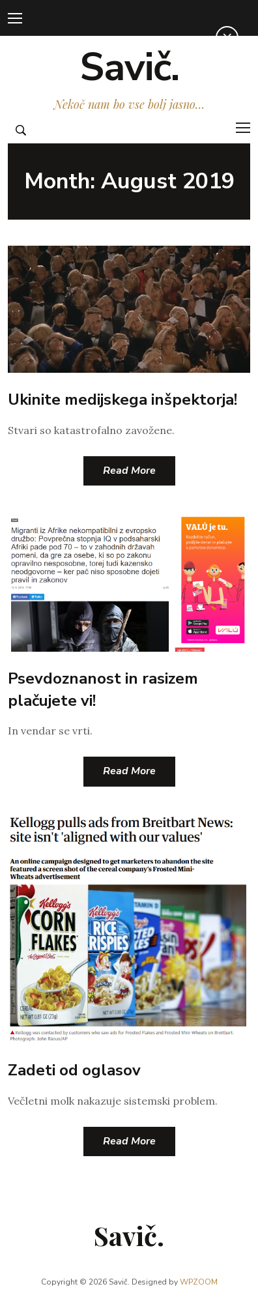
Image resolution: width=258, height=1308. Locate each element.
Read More (129, 470)
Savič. (129, 67)
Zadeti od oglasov (74, 1070)
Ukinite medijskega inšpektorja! (122, 399)
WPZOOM (199, 1282)
